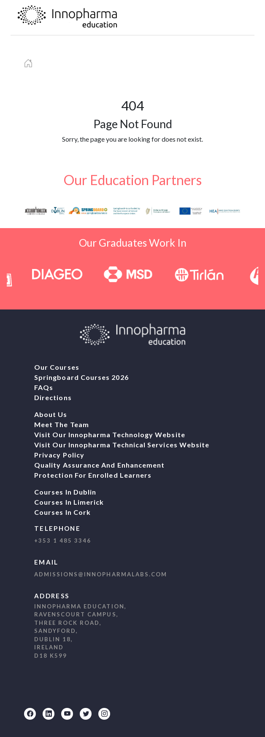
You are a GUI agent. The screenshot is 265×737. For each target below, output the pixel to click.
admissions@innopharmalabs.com (100, 574)
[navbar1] (237, 17)
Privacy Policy (59, 455)
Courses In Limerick (69, 502)
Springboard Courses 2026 (81, 377)
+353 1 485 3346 (62, 540)
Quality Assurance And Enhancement (99, 465)
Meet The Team (61, 424)
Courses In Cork (62, 512)
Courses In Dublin (65, 492)
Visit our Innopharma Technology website (109, 434)
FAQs (43, 387)
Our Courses (56, 367)
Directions (53, 397)
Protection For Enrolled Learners (92, 475)
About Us (51, 414)
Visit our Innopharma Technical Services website (121, 445)
